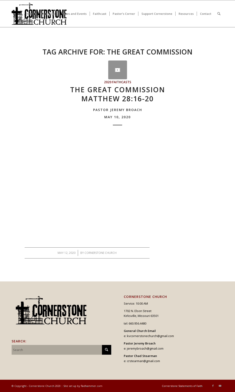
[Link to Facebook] (212, 385)
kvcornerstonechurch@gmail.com (150, 336)
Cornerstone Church (101, 253)
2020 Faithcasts (117, 82)
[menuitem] (30, 13)
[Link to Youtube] (219, 385)
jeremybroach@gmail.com (145, 348)
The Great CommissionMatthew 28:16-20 (117, 102)
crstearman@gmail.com (143, 361)
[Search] (218, 13)
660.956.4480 (137, 323)
